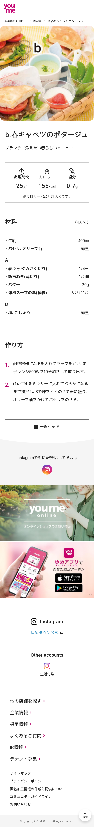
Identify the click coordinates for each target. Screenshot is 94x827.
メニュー (85, 8)
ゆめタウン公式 (45, 632)
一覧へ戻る (50, 427)
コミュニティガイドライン (31, 797)
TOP (85, 815)
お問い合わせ (20, 804)
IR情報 (16, 747)
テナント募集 (23, 759)
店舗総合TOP (14, 21)
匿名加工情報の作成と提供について (38, 789)
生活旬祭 (36, 21)
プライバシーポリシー (27, 781)
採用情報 (19, 724)
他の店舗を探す (25, 701)
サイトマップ (20, 773)
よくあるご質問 (25, 735)
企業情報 (19, 712)
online (70, 8)
